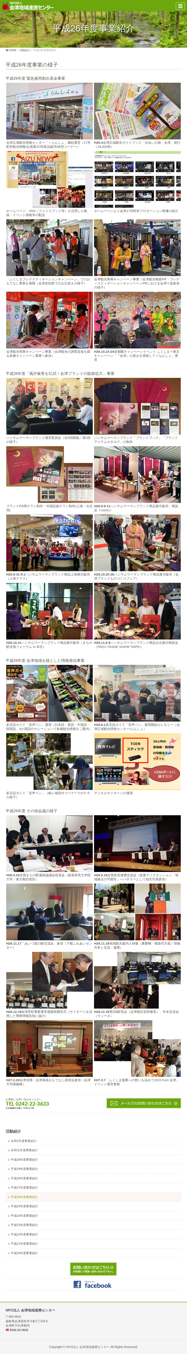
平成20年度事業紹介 (24, 1253)
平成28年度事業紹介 (24, 1178)
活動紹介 (13, 1131)
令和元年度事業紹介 (24, 1150)
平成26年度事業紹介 (24, 1197)
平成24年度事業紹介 (24, 1215)
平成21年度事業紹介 (24, 1243)
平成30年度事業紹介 (24, 1159)
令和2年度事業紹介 (24, 1141)
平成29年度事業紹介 (24, 1169)
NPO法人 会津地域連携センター (88, 1347)
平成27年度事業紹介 (24, 1187)
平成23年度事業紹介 (24, 1225)
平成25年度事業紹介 (24, 1206)
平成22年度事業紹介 (24, 1234)
